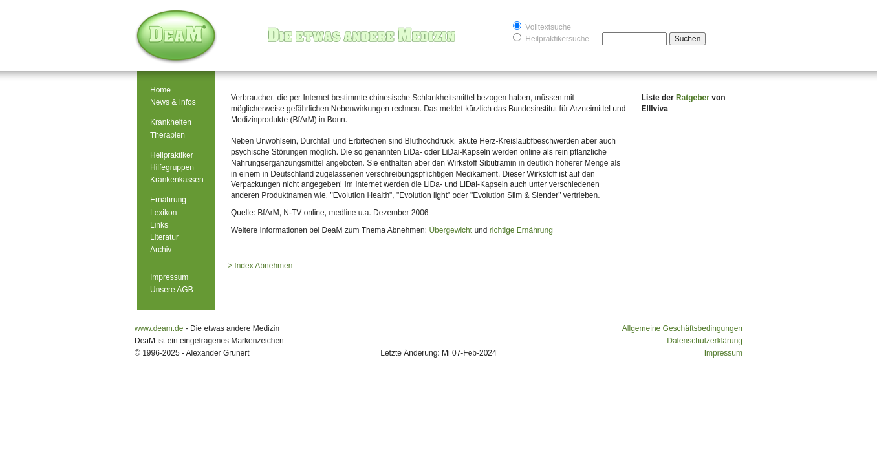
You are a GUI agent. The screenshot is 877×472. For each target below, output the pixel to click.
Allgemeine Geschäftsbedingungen (682, 328)
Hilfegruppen (172, 167)
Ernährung (168, 199)
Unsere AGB (171, 289)
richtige (502, 230)
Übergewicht (450, 230)
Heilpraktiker (171, 155)
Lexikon (163, 212)
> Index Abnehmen (260, 265)
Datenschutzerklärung (704, 340)
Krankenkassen (177, 179)
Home (160, 89)
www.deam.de (159, 328)
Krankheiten (170, 122)
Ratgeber (693, 97)
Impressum (169, 277)
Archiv (160, 249)
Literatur (164, 237)
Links (159, 225)
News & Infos (173, 102)
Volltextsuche (542, 26)
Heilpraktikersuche (551, 38)
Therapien (167, 135)
